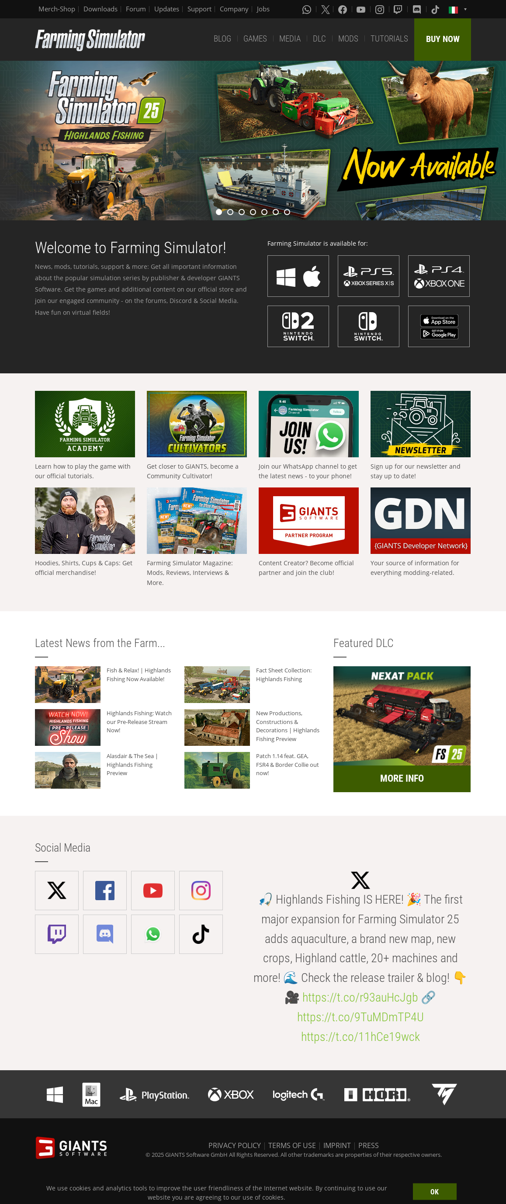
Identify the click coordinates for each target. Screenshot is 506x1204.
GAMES (255, 39)
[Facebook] (343, 9)
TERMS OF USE (292, 1145)
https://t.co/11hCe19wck (360, 1037)
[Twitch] (399, 9)
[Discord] (417, 9)
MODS (348, 39)
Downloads (100, 8)
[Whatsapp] (307, 9)
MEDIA (290, 39)
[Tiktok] (436, 9)
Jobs (263, 8)
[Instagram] (380, 9)
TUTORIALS (389, 39)
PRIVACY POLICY (234, 1145)
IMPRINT (337, 1145)
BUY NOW (443, 39)
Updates (166, 8)
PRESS (368, 1145)
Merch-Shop (56, 8)
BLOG (222, 39)
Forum (136, 8)
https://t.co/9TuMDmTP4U (360, 1017)
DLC (319, 39)
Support (199, 8)
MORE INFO (402, 778)
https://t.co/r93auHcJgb (360, 997)
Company (234, 8)
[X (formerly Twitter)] (325, 9)
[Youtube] (362, 9)
